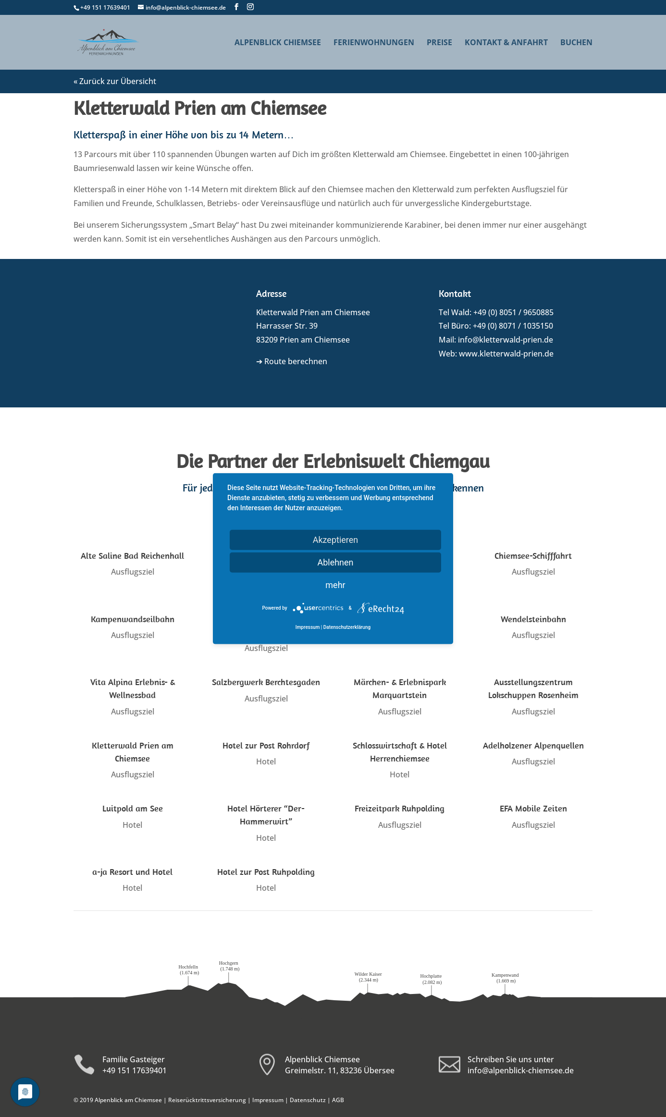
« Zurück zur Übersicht (115, 81)
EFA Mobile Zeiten (533, 808)
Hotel (265, 761)
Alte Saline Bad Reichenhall (132, 555)
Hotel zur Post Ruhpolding (265, 871)
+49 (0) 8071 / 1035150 (513, 325)
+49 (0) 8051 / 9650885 (513, 312)
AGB (338, 1100)
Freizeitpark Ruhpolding (399, 808)
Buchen (576, 43)
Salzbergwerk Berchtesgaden (265, 681)
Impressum (268, 1100)
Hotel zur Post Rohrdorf (265, 745)
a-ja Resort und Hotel (132, 871)
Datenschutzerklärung (346, 627)
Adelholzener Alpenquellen (532, 745)
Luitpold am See (132, 808)
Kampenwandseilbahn (132, 619)
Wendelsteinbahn (533, 619)
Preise (439, 43)
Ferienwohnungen (373, 43)
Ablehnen (335, 562)
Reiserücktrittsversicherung (207, 1100)
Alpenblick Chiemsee (277, 43)
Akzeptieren (335, 539)
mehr (335, 584)
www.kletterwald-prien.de (506, 353)
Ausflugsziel (132, 571)
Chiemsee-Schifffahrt (533, 555)
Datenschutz (308, 1100)
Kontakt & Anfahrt (506, 43)
